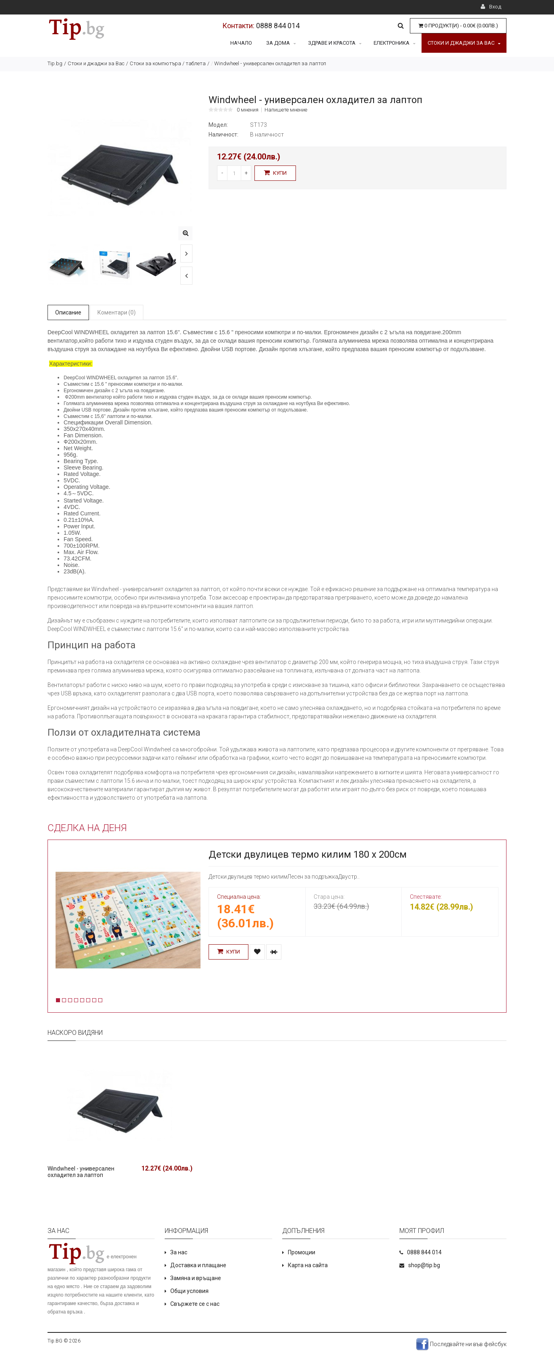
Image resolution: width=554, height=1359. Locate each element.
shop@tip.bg (424, 1265)
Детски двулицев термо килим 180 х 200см (308, 854)
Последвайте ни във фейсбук (461, 1344)
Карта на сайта (308, 1265)
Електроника (395, 43)
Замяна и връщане (195, 1278)
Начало (241, 43)
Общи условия (189, 1291)
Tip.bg (55, 63)
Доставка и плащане (198, 1265)
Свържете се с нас (194, 1304)
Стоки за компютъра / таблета (168, 63)
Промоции (301, 1252)
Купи (275, 172)
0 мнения (247, 110)
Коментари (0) (116, 312)
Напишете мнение (286, 110)
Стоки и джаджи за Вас (464, 43)
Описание (68, 312)
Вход (491, 7)
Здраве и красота (335, 43)
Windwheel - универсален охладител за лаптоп (81, 1171)
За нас (178, 1252)
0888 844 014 (278, 25)
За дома (281, 43)
